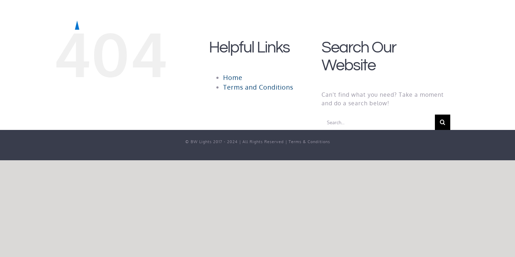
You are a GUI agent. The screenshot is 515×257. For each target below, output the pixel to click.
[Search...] (378, 122)
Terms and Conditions (258, 87)
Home (232, 77)
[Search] (442, 122)
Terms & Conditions (309, 141)
